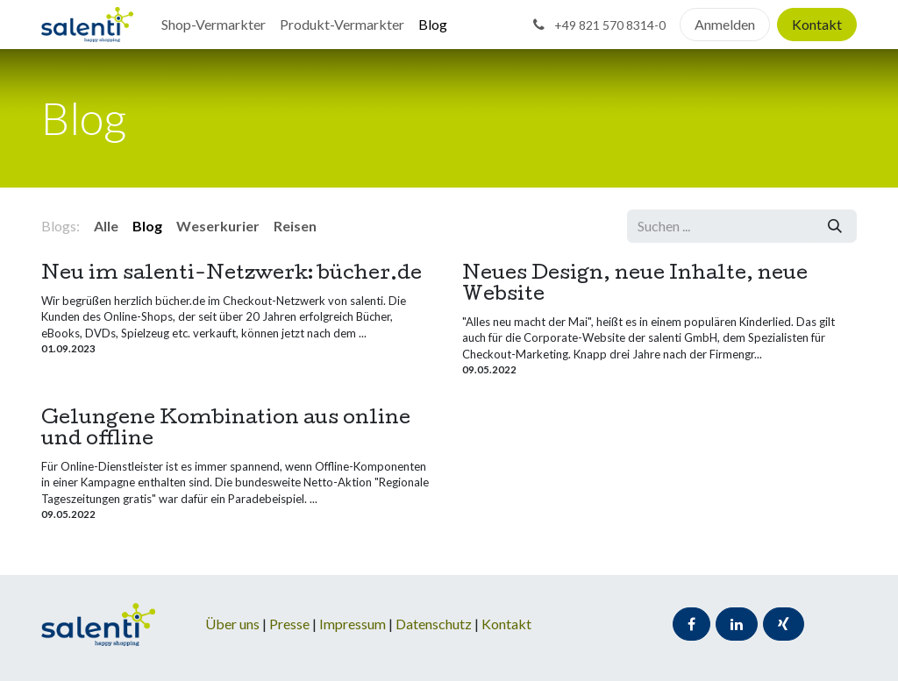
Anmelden (725, 24)
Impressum (353, 623)
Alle (106, 225)
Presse (289, 623)
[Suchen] (835, 226)
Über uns (232, 623)
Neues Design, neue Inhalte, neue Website (635, 286)
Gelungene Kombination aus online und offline (225, 430)
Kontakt (817, 24)
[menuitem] (213, 24)
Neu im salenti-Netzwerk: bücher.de (231, 275)
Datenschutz (435, 623)
